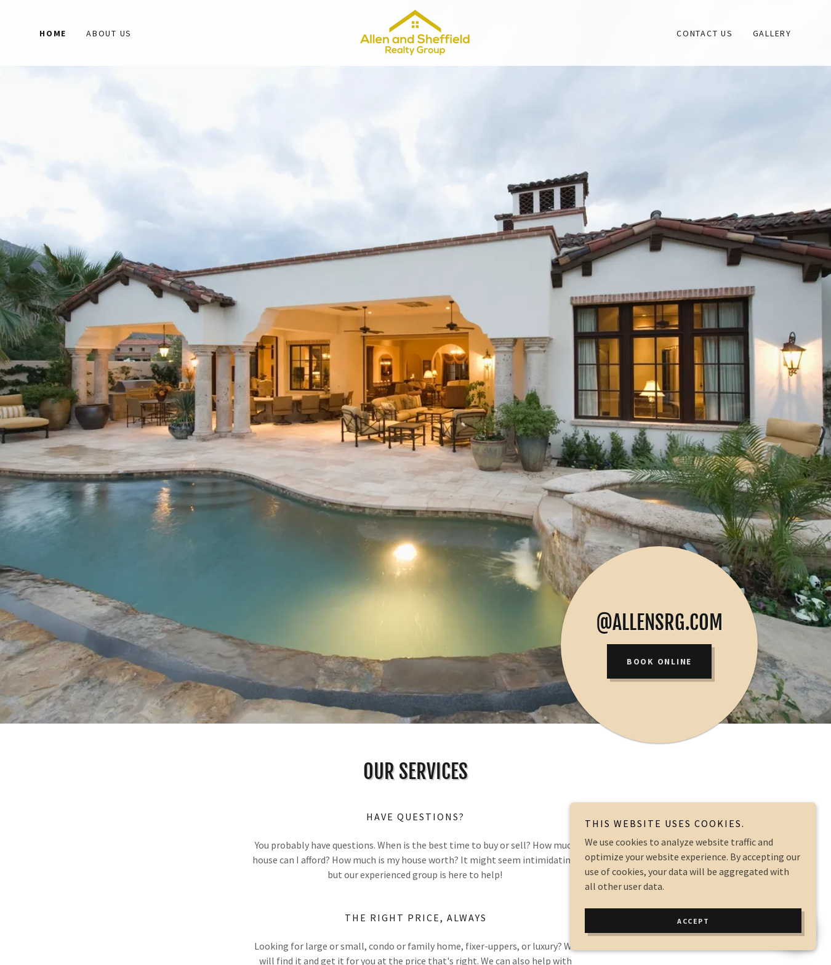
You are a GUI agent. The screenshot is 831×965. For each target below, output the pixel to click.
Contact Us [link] (704, 33)
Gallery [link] (772, 33)
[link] (415, 31)
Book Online (659, 661)
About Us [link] (109, 33)
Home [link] (52, 33)
